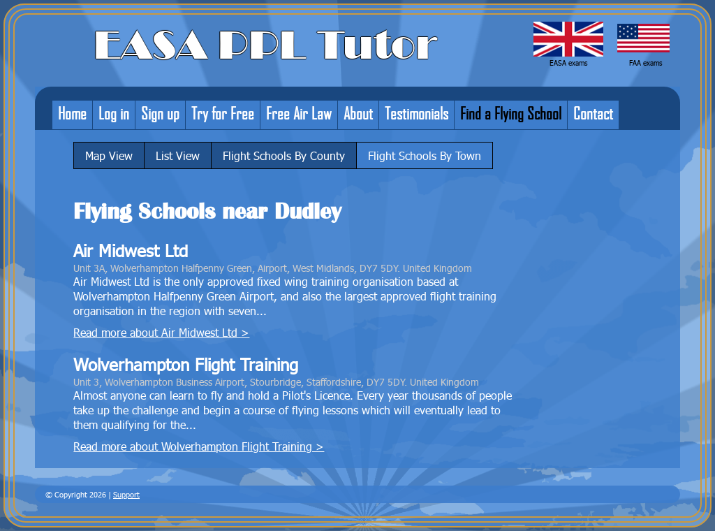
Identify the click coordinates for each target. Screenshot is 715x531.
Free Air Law (299, 113)
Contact (593, 113)
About (358, 113)
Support (126, 494)
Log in (113, 113)
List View (178, 155)
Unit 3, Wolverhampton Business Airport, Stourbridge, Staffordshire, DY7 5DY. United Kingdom (276, 381)
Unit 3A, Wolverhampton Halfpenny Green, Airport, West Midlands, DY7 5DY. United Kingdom (272, 267)
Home (72, 113)
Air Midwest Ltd (130, 250)
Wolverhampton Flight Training (185, 364)
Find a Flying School (510, 113)
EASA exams (568, 63)
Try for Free (222, 113)
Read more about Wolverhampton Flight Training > (198, 446)
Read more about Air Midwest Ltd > (161, 332)
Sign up (160, 113)
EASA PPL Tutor (265, 45)
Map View (109, 155)
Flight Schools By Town (424, 155)
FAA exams (645, 63)
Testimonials (416, 113)
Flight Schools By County (284, 155)
